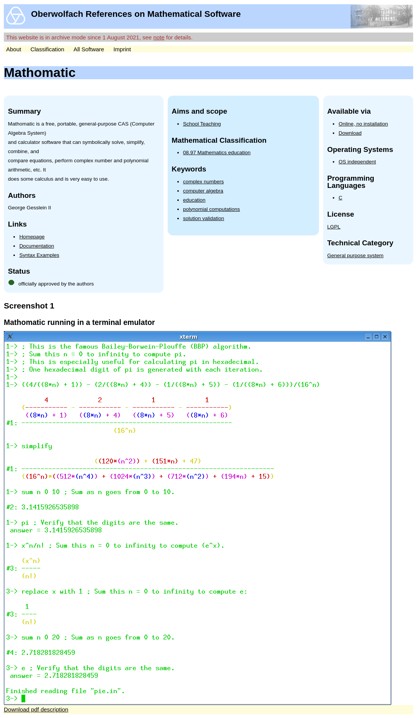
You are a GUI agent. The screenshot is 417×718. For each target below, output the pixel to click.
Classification (47, 49)
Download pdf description (36, 709)
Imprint (122, 49)
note (158, 37)
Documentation (36, 246)
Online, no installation (363, 124)
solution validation (203, 218)
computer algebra (203, 191)
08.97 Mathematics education (216, 152)
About (13, 49)
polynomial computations (211, 209)
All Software (89, 49)
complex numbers (203, 181)
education (194, 200)
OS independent (357, 162)
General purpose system (355, 255)
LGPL (333, 227)
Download (350, 133)
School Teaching (202, 124)
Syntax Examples (39, 255)
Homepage (31, 237)
